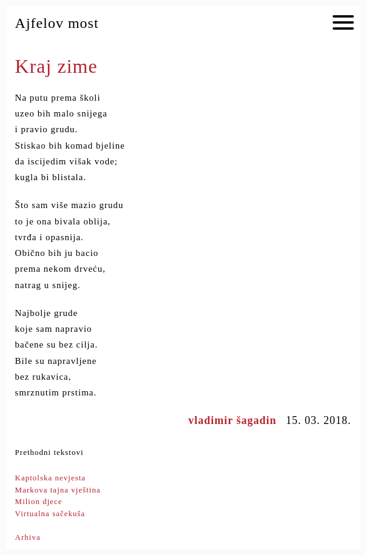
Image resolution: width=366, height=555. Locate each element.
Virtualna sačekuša (50, 513)
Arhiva (28, 537)
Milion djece (39, 501)
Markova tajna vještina (58, 489)
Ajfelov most (57, 23)
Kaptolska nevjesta (50, 477)
